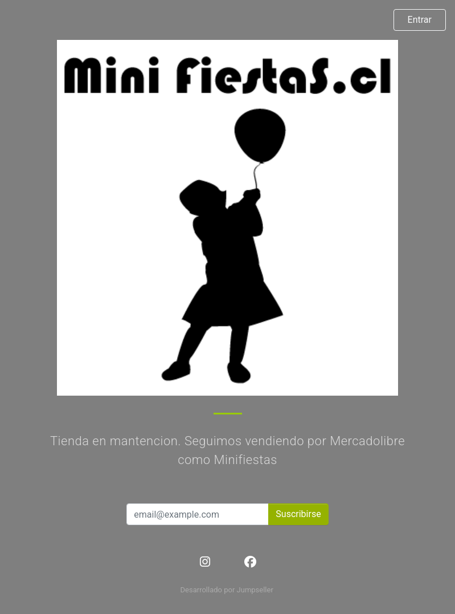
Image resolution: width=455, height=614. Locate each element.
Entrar (420, 19)
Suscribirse (298, 514)
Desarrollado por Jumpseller (227, 589)
